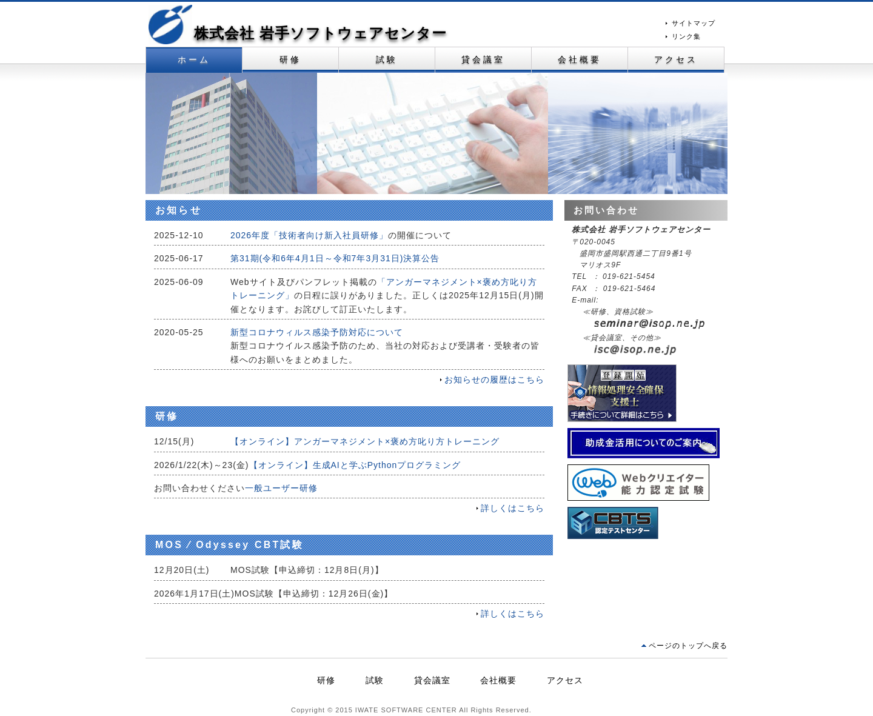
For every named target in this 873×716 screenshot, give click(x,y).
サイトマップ (693, 23)
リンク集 (686, 36)
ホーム (194, 59)
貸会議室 (483, 59)
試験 (387, 59)
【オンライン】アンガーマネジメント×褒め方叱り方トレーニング (365, 441)
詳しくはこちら (512, 508)
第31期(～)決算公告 (335, 258)
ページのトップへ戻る (688, 645)
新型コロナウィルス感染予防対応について (316, 332)
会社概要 (580, 59)
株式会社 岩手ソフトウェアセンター (320, 33)
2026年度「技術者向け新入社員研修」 (309, 235)
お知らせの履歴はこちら (494, 379)
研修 (290, 59)
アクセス (676, 59)
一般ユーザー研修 (281, 488)
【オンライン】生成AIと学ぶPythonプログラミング (355, 465)
